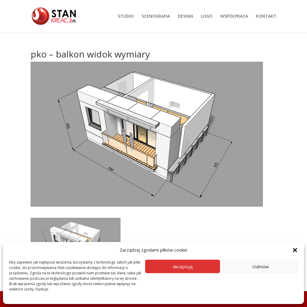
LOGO (207, 16)
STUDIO (126, 16)
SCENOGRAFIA (156, 16)
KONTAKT (266, 16)
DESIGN (185, 16)
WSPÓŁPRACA (234, 16)
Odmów (260, 267)
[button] (295, 250)
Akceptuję (183, 267)
